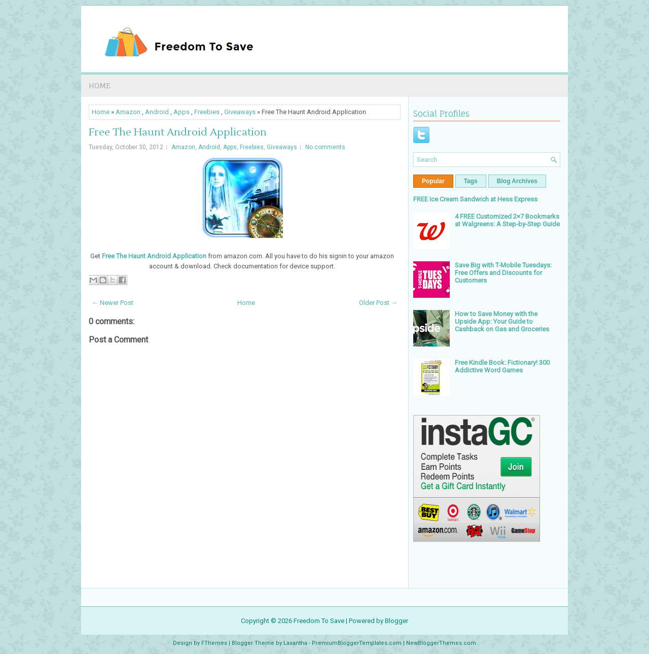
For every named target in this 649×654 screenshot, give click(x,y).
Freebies (207, 112)
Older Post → (378, 302)
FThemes (214, 643)
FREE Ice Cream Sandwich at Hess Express (475, 199)
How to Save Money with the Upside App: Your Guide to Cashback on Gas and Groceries (502, 321)
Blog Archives (517, 181)
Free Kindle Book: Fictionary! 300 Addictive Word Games (502, 366)
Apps (181, 112)
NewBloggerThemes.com (441, 643)
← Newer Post (112, 302)
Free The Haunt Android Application (178, 132)
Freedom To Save (319, 621)
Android (157, 112)
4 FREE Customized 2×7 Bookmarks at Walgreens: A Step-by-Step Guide (507, 220)
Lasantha (295, 643)
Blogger (396, 621)
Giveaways (240, 112)
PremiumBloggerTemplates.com (357, 643)
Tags (471, 181)
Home (100, 85)
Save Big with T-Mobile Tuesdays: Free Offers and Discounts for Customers (503, 272)
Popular (433, 181)
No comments (325, 147)
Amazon (128, 112)
